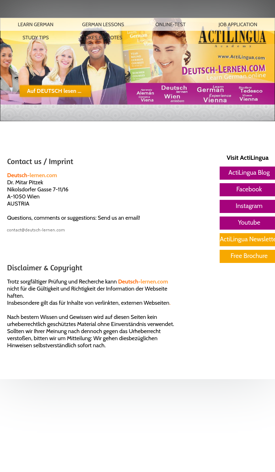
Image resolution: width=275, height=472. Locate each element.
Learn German (35, 24)
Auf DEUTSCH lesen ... (54, 91)
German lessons (103, 24)
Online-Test (170, 24)
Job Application (238, 24)
